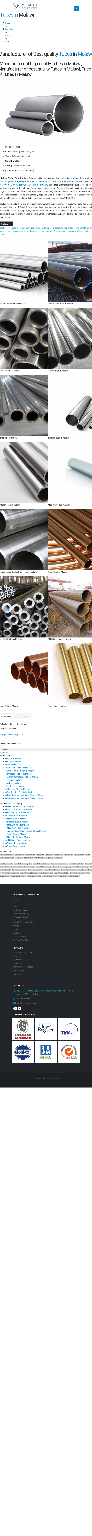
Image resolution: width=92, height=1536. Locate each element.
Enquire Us (5, 752)
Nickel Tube (18, 857)
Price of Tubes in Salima (34, 876)
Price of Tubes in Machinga (80, 867)
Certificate (17, 960)
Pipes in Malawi (13, 758)
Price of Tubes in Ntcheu (61, 873)
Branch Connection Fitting (24, 922)
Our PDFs (17, 974)
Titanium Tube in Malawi (16, 822)
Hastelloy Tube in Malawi (17, 812)
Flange (16, 926)
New (18, 161)
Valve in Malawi (13, 783)
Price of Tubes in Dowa (11, 867)
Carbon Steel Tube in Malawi (18, 809)
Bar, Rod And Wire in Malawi (18, 792)
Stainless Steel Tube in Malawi (19, 806)
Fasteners (17, 933)
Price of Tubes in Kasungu (43, 867)
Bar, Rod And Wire (20, 940)
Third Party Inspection (22, 953)
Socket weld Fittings (21, 914)
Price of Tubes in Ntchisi (77, 873)
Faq (16, 716)
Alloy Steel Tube (28, 857)
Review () (26, 716)
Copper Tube (49, 857)
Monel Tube (48, 854)
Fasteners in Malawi (15, 786)
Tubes (15, 903)
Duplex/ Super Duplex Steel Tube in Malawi (25, 831)
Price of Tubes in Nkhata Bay (10, 873)
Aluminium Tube (79, 854)
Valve (15, 929)
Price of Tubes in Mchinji (19, 870)
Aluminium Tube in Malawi (17, 828)
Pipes (15, 899)
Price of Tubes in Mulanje (35, 870)
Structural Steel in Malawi (17, 789)
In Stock (29, 170)
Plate (15, 906)
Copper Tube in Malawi (16, 843)
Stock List (17, 963)
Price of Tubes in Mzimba (68, 870)
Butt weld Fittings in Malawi (18, 768)
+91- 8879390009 (24, 999)
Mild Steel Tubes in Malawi (18, 840)
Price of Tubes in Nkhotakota (29, 873)
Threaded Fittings (20, 917)
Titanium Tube (58, 854)
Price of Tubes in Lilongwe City (62, 867)
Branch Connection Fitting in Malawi (21, 777)
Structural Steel (19, 936)
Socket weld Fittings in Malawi (19, 771)
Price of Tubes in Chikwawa (41, 864)
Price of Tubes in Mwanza (52, 870)
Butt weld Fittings (20, 910)
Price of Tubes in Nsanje (46, 873)
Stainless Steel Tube (6, 854)
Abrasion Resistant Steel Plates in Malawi (24, 795)
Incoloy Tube (40, 854)
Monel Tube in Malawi (15, 819)
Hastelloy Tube (30, 854)
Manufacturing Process (23, 967)
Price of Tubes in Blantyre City (23, 864)
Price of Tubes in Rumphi (18, 876)
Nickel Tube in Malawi (15, 834)
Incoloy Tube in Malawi (16, 815)
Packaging (17, 956)
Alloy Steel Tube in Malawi (17, 837)
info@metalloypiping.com (11, 734)
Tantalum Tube (68, 854)
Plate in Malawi (13, 764)
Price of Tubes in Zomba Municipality (68, 876)
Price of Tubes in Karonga (27, 867)
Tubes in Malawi (13, 761)
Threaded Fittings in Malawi (18, 774)
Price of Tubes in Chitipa (77, 864)
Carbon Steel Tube (19, 854)
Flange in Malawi (13, 780)
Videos (16, 978)
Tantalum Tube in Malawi (17, 825)
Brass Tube (58, 857)
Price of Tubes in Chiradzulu (59, 864)
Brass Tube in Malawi (15, 846)
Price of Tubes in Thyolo (49, 876)
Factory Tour (18, 970)
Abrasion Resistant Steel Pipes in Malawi (24, 798)
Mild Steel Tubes (39, 857)
